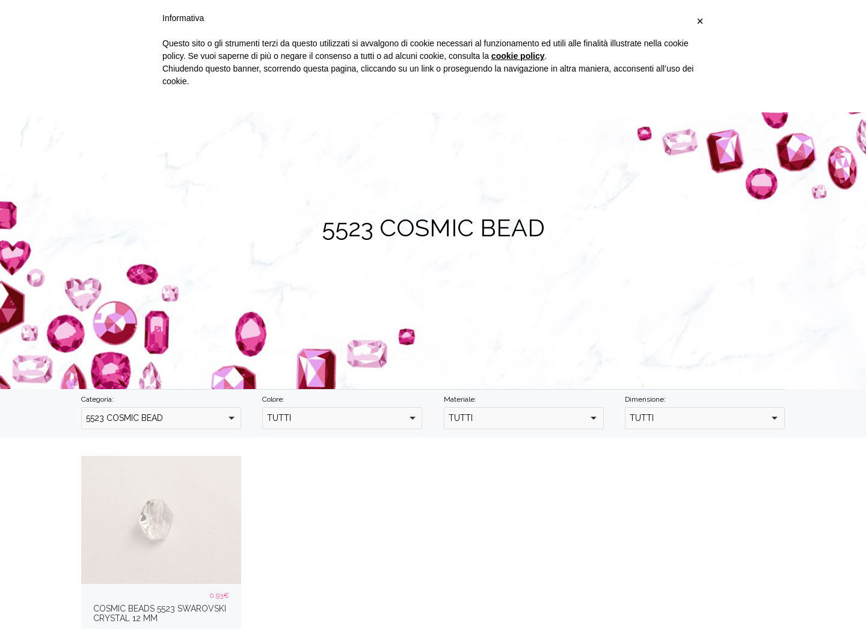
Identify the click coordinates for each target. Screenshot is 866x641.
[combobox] (161, 418)
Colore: (273, 399)
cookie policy (518, 56)
